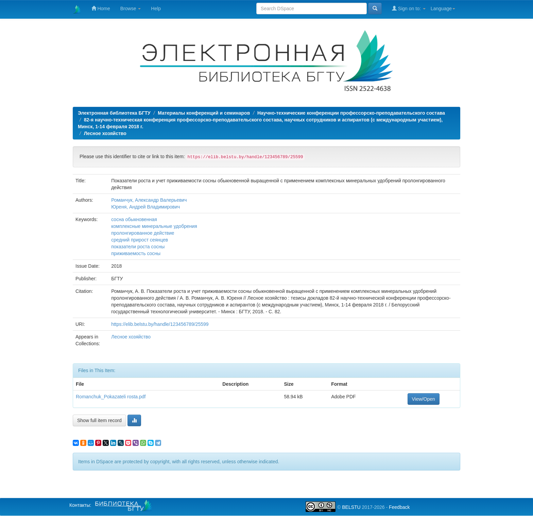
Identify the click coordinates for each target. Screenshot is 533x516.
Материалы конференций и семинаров (204, 113)
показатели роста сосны (138, 246)
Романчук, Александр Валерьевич (149, 200)
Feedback (399, 507)
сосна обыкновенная (134, 219)
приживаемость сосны (135, 253)
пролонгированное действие (142, 233)
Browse (130, 8)
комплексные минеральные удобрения (154, 226)
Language (443, 8)
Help (156, 8)
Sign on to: (409, 8)
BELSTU (351, 507)
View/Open (423, 399)
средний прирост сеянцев (139, 240)
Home (100, 8)
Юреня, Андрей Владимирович (145, 207)
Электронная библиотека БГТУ (114, 113)
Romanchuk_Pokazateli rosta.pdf (110, 396)
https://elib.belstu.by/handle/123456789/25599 (159, 324)
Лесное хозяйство (105, 133)
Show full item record (99, 420)
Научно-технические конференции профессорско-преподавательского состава (351, 113)
